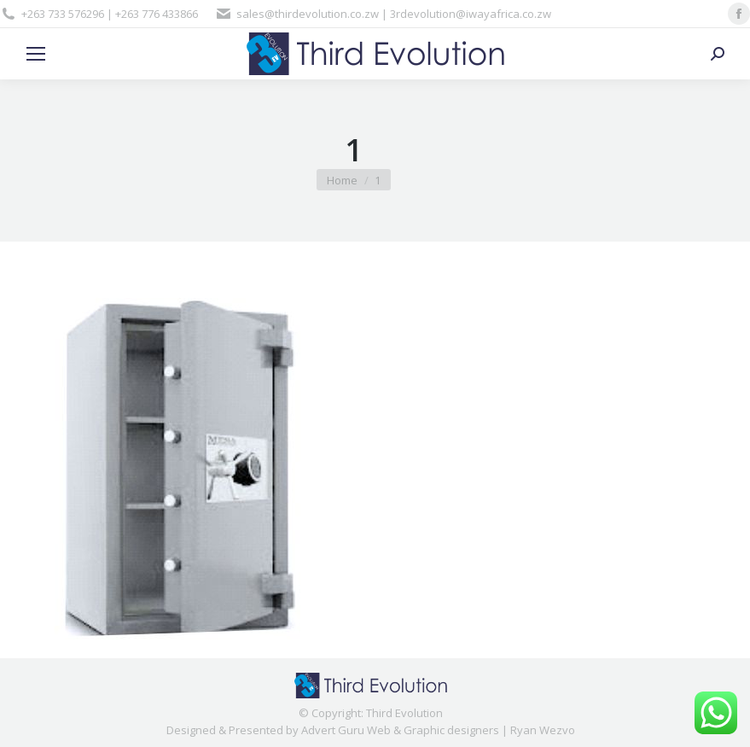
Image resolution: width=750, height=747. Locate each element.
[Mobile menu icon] (36, 54)
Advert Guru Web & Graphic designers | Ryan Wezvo (438, 730)
